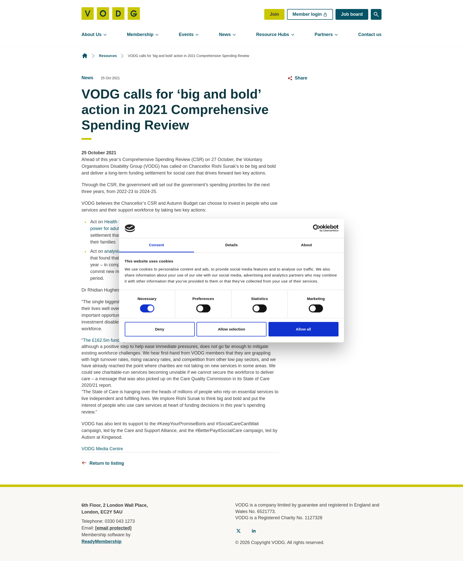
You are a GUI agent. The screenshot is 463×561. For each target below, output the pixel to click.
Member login (310, 14)
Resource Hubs (272, 34)
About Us (92, 34)
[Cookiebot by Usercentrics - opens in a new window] (316, 228)
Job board (352, 14)
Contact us (370, 34)
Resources (108, 56)
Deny (159, 329)
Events (186, 34)
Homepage (85, 55)
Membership (140, 34)
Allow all (303, 329)
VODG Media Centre (102, 448)
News (225, 34)
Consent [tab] (156, 245)
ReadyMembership (102, 541)
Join (274, 14)
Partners (323, 34)
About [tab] (306, 245)
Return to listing (107, 463)
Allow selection (231, 329)
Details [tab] (231, 245)
